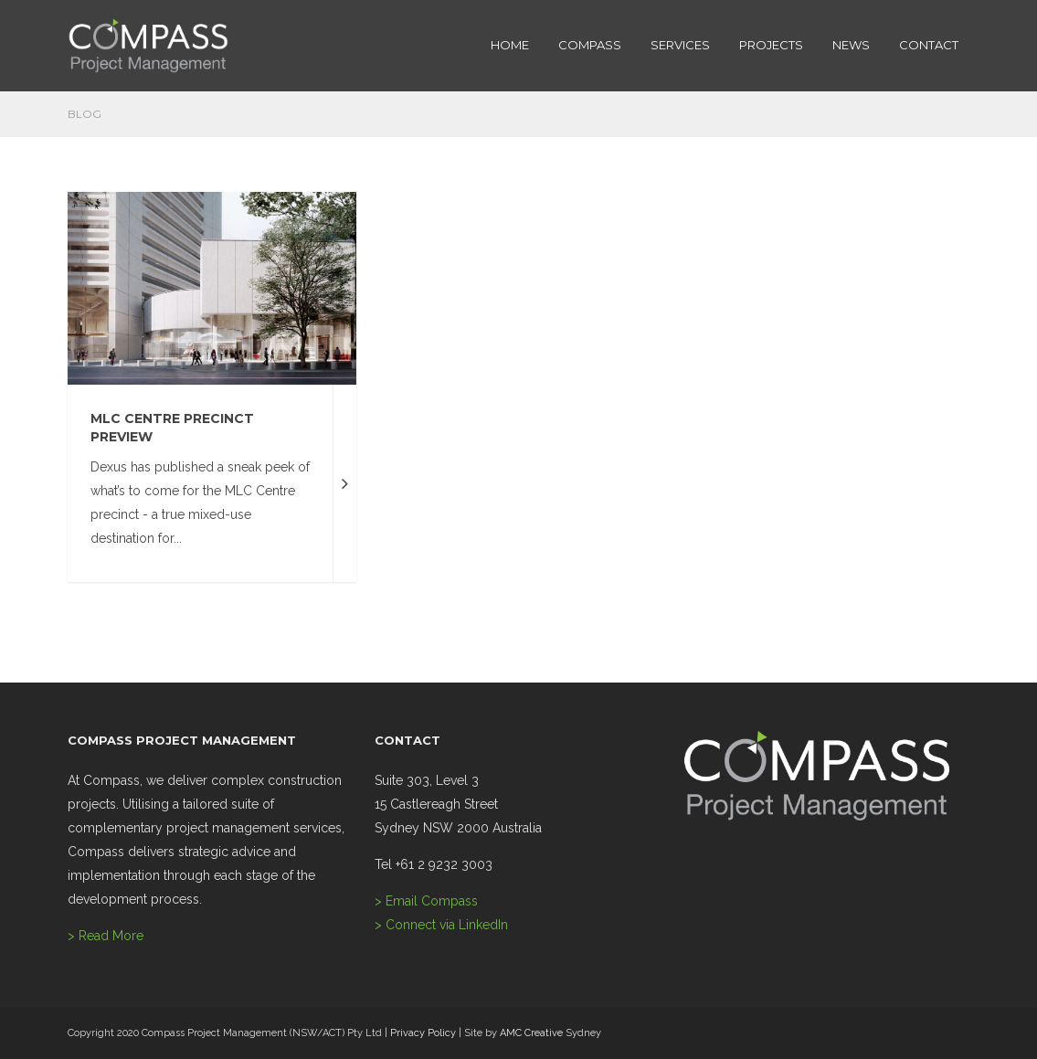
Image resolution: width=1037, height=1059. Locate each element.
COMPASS (589, 44)
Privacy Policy (423, 1033)
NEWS (851, 44)
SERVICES (680, 44)
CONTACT (928, 44)
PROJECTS (771, 44)
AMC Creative (531, 1033)
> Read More (105, 935)
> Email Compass (426, 901)
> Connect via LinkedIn (441, 924)
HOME (510, 44)
